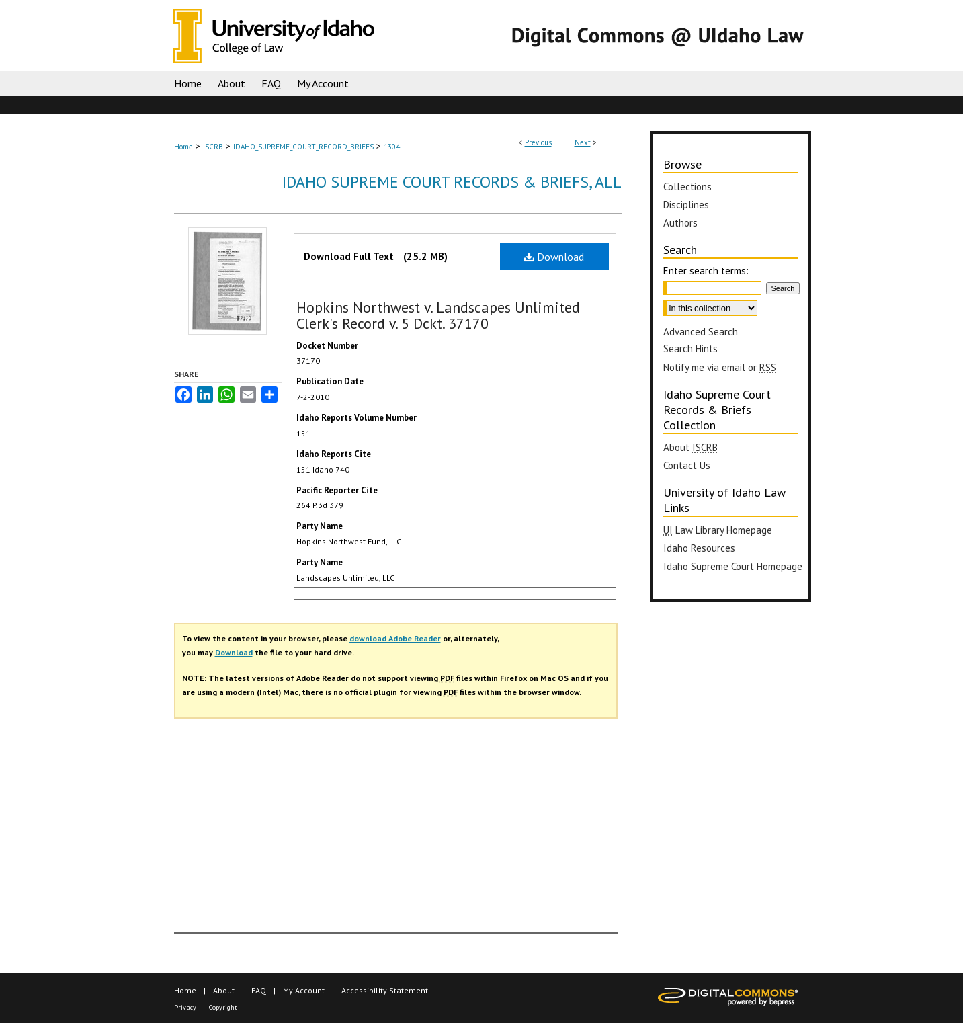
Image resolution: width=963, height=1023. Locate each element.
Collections (687, 186)
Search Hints (690, 348)
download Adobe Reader (395, 638)
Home (183, 146)
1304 (392, 146)
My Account (304, 990)
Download (554, 256)
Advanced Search (700, 331)
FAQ (258, 990)
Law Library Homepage (717, 530)
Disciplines (686, 204)
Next (583, 142)
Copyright (223, 1007)
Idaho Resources (699, 548)
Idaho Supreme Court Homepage (732, 566)
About (690, 447)
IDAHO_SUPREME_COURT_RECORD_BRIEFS (303, 146)
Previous (538, 142)
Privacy (185, 1007)
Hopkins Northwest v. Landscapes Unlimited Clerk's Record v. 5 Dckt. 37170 (438, 315)
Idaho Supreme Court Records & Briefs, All (452, 181)
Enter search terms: (706, 270)
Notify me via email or (719, 367)
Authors (680, 222)
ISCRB (213, 146)
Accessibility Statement (384, 990)
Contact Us (686, 465)
